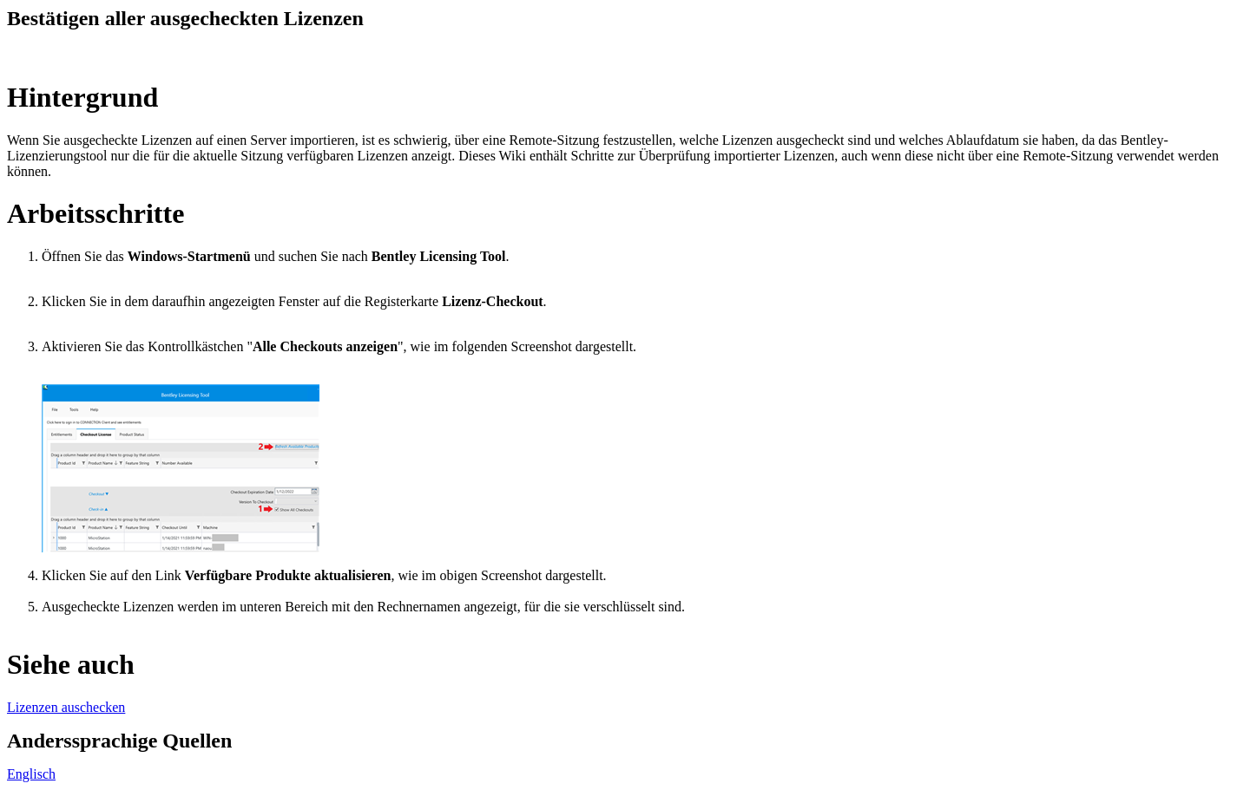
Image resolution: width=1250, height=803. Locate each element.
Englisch (31, 774)
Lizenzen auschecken (66, 707)
